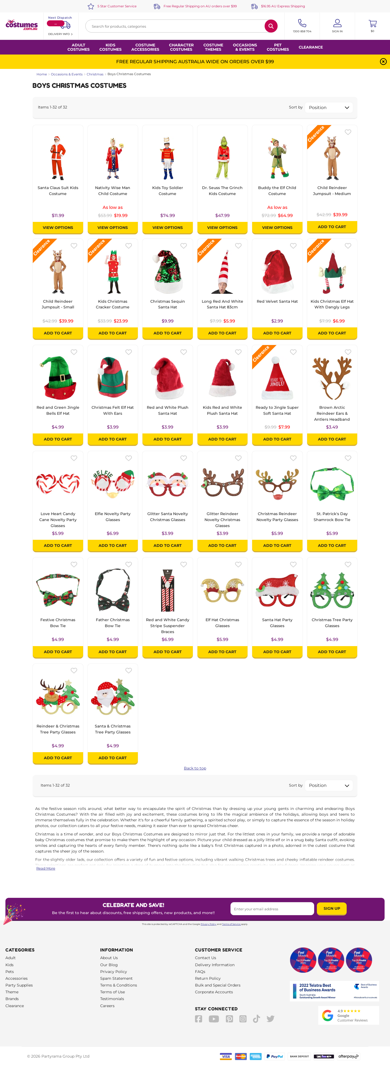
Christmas (95, 74)
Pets (9, 971)
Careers (107, 1005)
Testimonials (112, 998)
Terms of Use (112, 992)
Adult (10, 957)
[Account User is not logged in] (337, 26)
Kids (9, 964)
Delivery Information (215, 964)
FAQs (200, 971)
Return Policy (208, 978)
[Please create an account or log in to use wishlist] (348, 132)
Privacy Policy (208, 924)
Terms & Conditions (118, 985)
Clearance (311, 47)
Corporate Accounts (214, 992)
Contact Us (205, 957)
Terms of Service (231, 924)
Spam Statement (116, 978)
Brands (12, 998)
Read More (45, 868)
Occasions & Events (67, 74)
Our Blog (109, 964)
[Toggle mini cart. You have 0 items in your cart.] (372, 26)
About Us (109, 957)
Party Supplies (19, 985)
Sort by (296, 107)
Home (42, 74)
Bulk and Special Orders (217, 985)
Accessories (16, 978)
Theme (11, 992)
